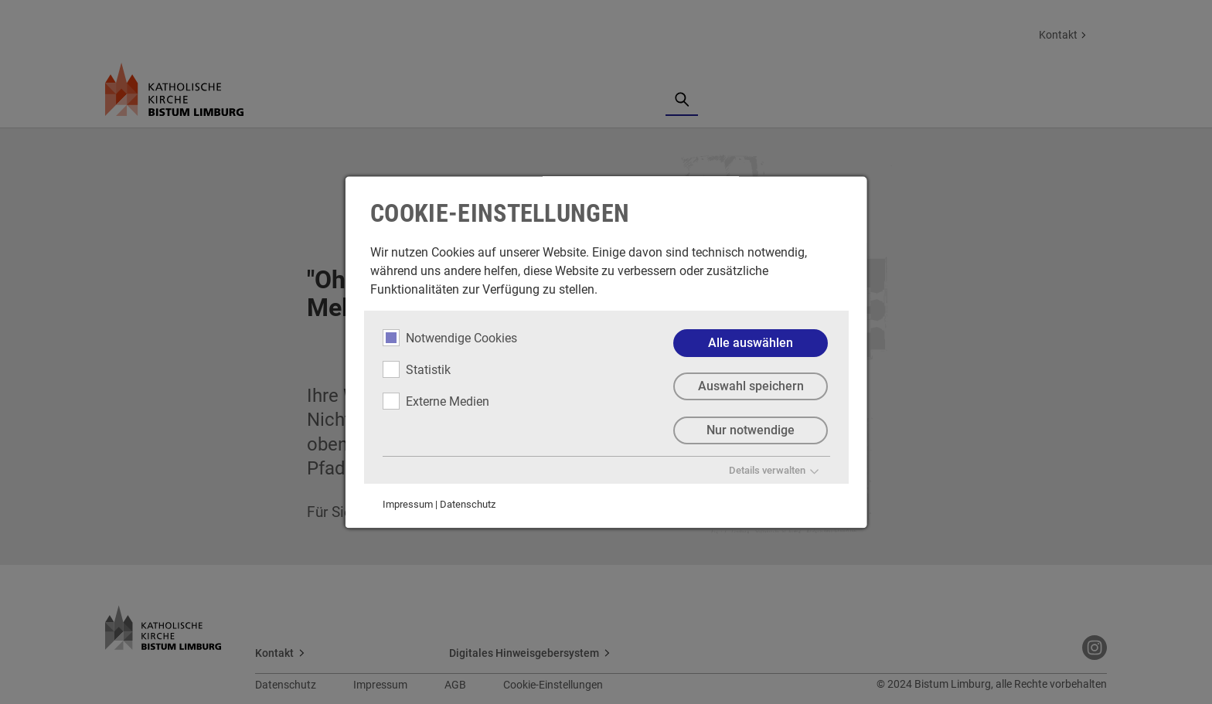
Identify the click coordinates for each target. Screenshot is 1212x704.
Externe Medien (436, 401)
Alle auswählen (750, 342)
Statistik (417, 369)
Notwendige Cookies (450, 337)
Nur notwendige (750, 430)
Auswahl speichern (750, 386)
